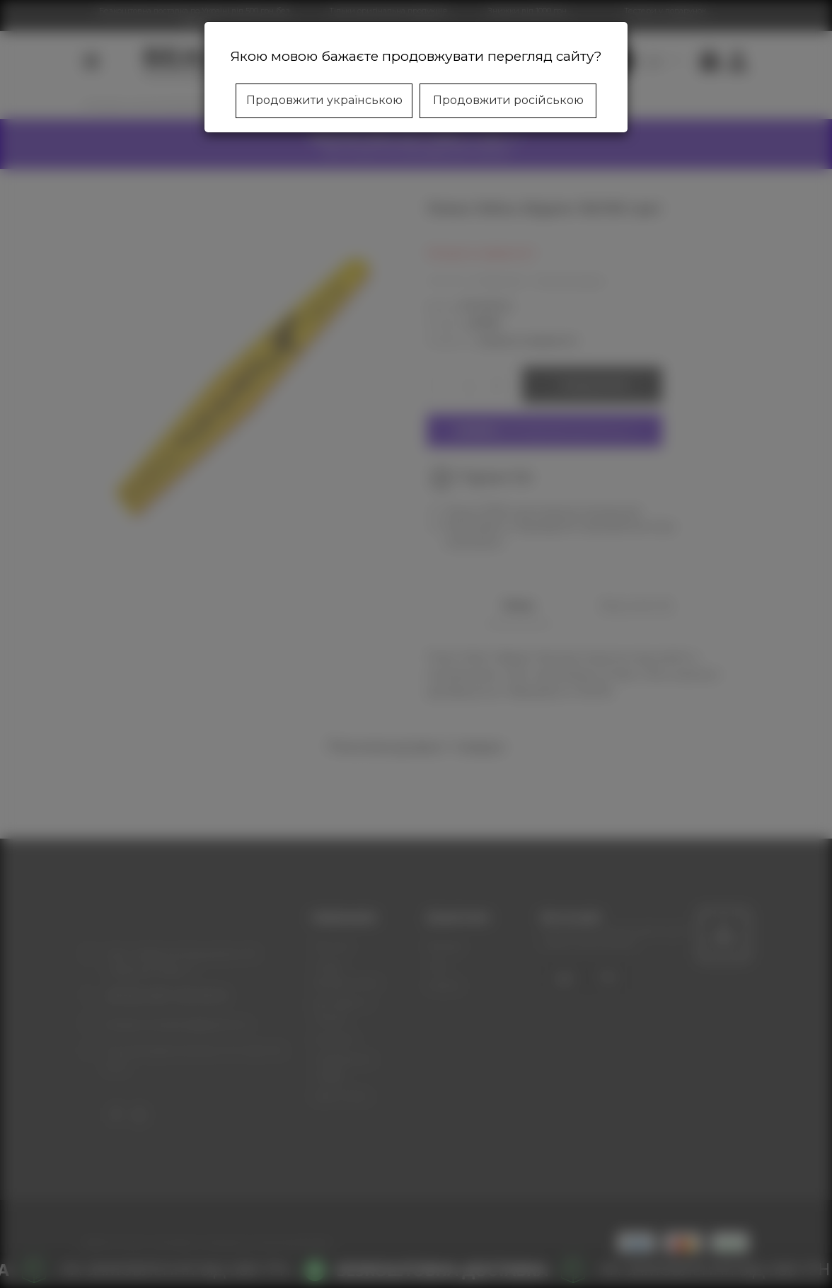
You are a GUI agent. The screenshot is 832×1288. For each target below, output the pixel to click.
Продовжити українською (324, 100)
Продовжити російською (508, 100)
